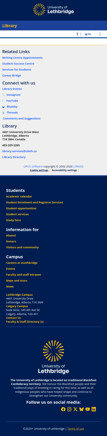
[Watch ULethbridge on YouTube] (88, 409)
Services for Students (16, 69)
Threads (10, 112)
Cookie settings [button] (39, 170)
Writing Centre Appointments (22, 57)
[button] (77, 34)
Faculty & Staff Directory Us (25, 321)
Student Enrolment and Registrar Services (34, 202)
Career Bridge (11, 75)
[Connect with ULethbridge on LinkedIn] (94, 409)
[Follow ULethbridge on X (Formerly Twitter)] (75, 409)
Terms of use (75, 428)
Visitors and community (22, 247)
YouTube (10, 100)
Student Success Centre (18, 63)
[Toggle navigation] (100, 33)
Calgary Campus (17, 306)
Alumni (11, 235)
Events (10, 268)
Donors (11, 241)
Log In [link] (87, 34)
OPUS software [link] (33, 166)
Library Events (12, 89)
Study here (13, 220)
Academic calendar (19, 196)
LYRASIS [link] (78, 166)
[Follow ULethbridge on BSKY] (81, 409)
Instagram (11, 95)
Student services (17, 214)
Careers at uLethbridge (22, 263)
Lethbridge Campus (19, 294)
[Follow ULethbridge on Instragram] (69, 409)
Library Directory (14, 157)
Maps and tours (16, 280)
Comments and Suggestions (22, 118)
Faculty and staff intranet (23, 274)
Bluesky (10, 106)
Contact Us (13, 318)
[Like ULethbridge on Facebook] (63, 409)
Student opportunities (21, 208)
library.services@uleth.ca (19, 151)
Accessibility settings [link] (64, 170)
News (10, 286)
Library (9, 25)
